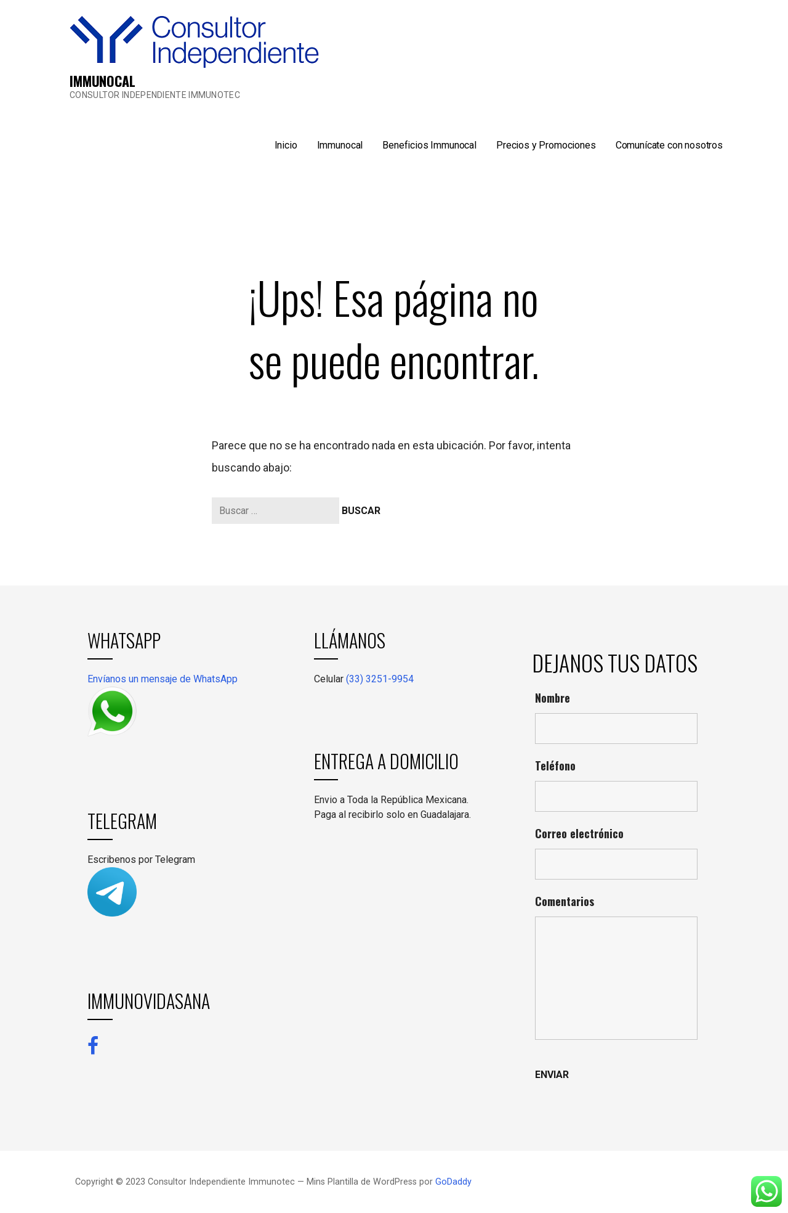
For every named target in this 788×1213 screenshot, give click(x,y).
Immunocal (340, 145)
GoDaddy (453, 1182)
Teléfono (555, 766)
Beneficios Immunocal (429, 145)
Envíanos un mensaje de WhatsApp (162, 679)
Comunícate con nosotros (669, 145)
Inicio (286, 145)
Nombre (552, 698)
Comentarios (564, 901)
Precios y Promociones (546, 145)
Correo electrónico (579, 833)
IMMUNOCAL (102, 81)
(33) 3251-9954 (380, 679)
